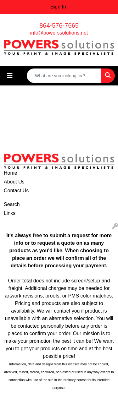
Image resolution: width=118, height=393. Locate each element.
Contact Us (16, 190)
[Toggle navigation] (9, 75)
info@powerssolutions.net (59, 32)
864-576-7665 (59, 25)
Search (12, 204)
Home (10, 173)
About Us (14, 181)
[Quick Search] (64, 75)
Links (9, 213)
